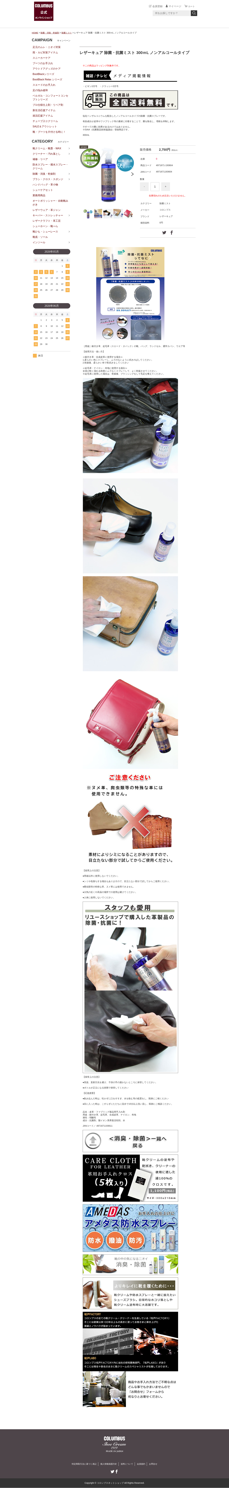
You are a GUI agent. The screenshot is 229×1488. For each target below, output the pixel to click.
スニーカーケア (41, 58)
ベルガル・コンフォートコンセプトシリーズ (50, 97)
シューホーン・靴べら (45, 226)
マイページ (174, 6)
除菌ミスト (68, 32)
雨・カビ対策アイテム (45, 52)
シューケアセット (43, 190)
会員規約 (142, 1464)
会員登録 (156, 6)
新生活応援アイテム (44, 110)
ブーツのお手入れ (43, 63)
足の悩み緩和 (40, 90)
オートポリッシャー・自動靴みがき (50, 202)
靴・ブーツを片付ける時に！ (49, 132)
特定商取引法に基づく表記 (82, 1464)
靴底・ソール (40, 237)
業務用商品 (39, 195)
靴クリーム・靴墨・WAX (47, 148)
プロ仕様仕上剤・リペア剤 (48, 105)
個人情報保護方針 (108, 1464)
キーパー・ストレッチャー (48, 215)
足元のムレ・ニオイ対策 (47, 47)
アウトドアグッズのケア (47, 68)
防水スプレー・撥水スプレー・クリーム (50, 166)
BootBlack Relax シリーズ (47, 79)
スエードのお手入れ (44, 85)
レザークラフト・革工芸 (47, 220)
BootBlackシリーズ (43, 74)
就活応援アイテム (43, 115)
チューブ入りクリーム (45, 121)
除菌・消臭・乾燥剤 (51, 32)
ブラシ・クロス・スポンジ (48, 179)
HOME (35, 32)
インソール (39, 242)
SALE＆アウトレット (45, 126)
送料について (128, 1464)
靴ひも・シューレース (45, 231)
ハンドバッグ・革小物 (45, 184)
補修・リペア (40, 159)
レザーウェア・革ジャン (47, 210)
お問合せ (155, 1464)
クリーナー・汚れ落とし (47, 153)
